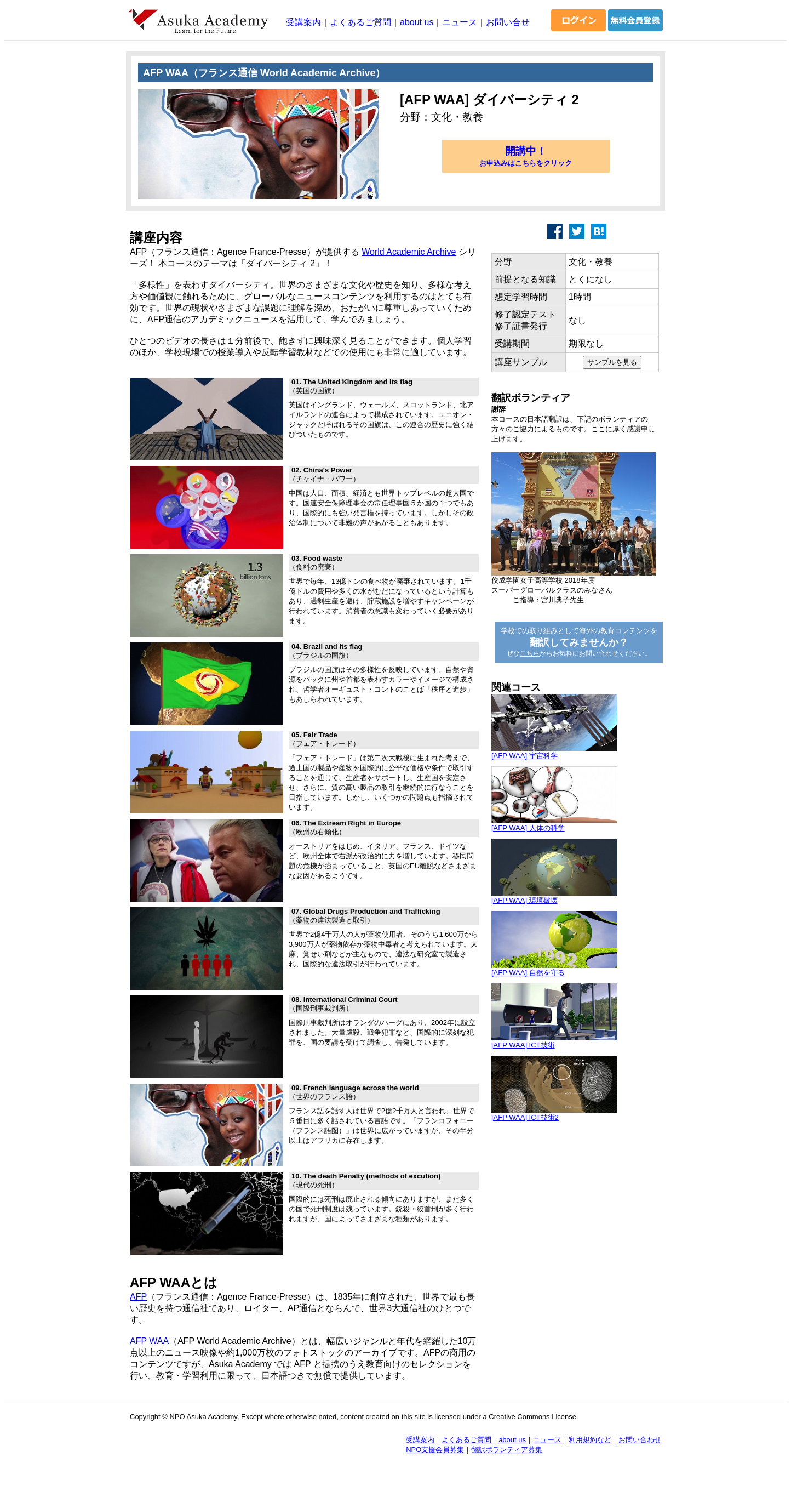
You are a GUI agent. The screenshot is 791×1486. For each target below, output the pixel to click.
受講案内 (303, 22)
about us (416, 22)
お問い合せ (508, 22)
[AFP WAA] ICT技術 (523, 1045)
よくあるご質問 (360, 22)
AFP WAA (149, 1341)
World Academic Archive (409, 252)
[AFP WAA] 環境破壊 (524, 900)
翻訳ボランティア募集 (506, 1449)
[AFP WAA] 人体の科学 (528, 828)
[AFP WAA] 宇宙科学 (524, 755)
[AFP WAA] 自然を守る (528, 973)
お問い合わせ (639, 1440)
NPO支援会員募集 (435, 1449)
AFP (138, 1296)
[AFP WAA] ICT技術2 (525, 1117)
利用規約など (590, 1440)
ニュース (459, 22)
